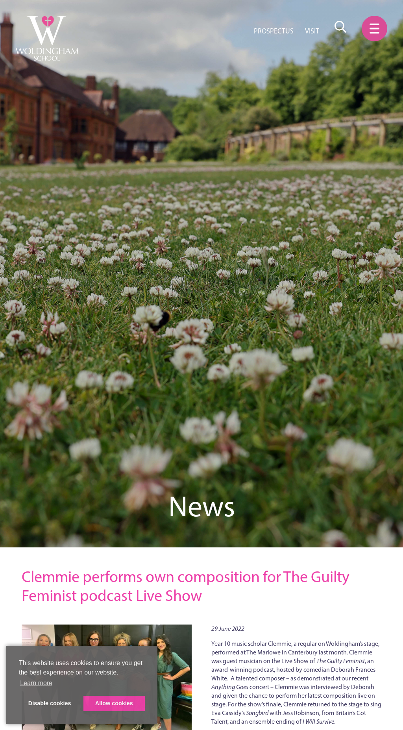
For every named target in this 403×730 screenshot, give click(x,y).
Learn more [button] (36, 683)
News (201, 506)
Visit (312, 31)
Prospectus (274, 31)
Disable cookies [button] (49, 703)
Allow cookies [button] (114, 703)
